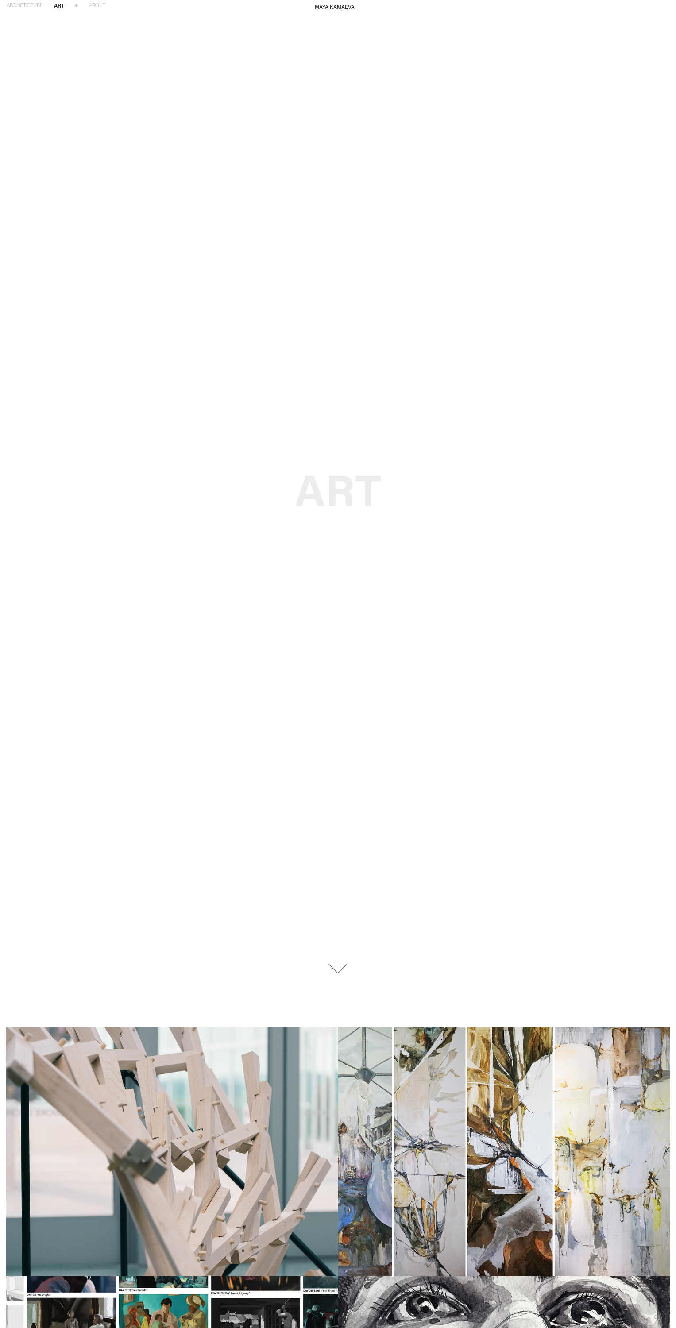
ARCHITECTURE (25, 5)
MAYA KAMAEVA (335, 6)
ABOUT (97, 5)
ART (59, 5)
